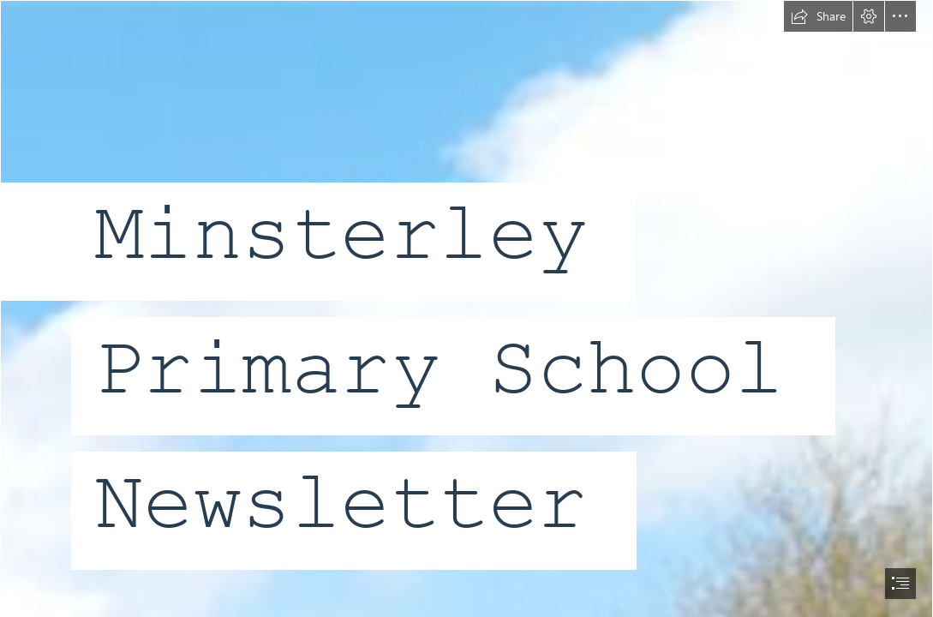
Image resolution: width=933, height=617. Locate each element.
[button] (818, 16)
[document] (466, 308)
